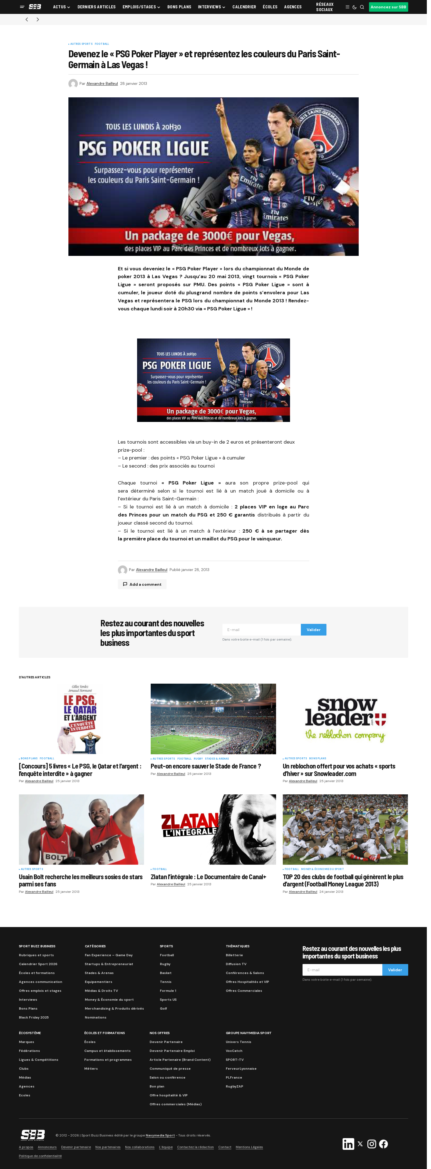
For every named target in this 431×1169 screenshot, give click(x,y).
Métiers (91, 1068)
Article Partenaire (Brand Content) (180, 1059)
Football (102, 44)
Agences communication (40, 982)
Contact (224, 1147)
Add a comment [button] (146, 584)
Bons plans (29, 758)
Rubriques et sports (36, 955)
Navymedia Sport (160, 1135)
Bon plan (157, 1086)
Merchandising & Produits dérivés (114, 1008)
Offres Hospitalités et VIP (247, 982)
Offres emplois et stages (40, 990)
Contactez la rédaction (195, 1147)
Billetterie (234, 955)
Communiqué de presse (170, 1068)
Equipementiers (98, 982)
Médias (25, 1077)
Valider (314, 629)
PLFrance (234, 1077)
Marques (26, 1042)
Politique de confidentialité (40, 1156)
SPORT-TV (235, 1059)
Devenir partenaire (76, 1147)
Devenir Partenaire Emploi (172, 1051)
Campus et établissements (107, 1051)
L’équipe (166, 1147)
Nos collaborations (140, 1147)
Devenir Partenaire (166, 1042)
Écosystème (30, 1033)
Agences (26, 1086)
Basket (166, 973)
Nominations (95, 1017)
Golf (163, 1008)
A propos (26, 1147)
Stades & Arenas (217, 759)
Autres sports (81, 44)
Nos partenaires (108, 1147)
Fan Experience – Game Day (109, 955)
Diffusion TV (236, 964)
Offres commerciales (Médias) (176, 1104)
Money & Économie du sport (322, 869)
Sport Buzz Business (37, 946)
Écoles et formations (37, 973)
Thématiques (237, 946)
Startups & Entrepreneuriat (109, 964)
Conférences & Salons (245, 973)
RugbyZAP (234, 1086)
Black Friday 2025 (34, 1017)
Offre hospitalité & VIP (169, 1095)
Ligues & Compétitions (38, 1059)
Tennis (166, 982)
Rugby (198, 759)
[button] (22, 7)
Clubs (24, 1068)
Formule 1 (168, 990)
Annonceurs (47, 1147)
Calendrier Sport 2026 (38, 964)
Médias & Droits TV (101, 990)
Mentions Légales (249, 1147)
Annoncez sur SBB (388, 6)
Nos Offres (160, 1033)
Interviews (28, 999)
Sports (166, 946)
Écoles (90, 1042)
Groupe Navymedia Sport (249, 1033)
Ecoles (24, 1095)
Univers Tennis (238, 1042)
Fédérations (29, 1051)
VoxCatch (234, 1051)
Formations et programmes (108, 1059)
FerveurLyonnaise (241, 1068)
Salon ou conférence (167, 1077)
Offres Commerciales (244, 990)
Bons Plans (28, 1008)
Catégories (95, 946)
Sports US (168, 999)
